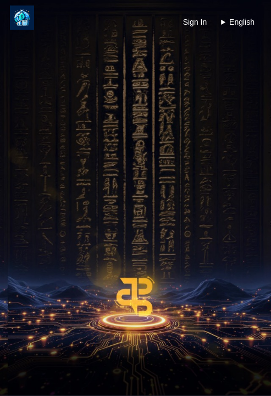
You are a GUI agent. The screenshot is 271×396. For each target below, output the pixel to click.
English (242, 22)
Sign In (195, 22)
